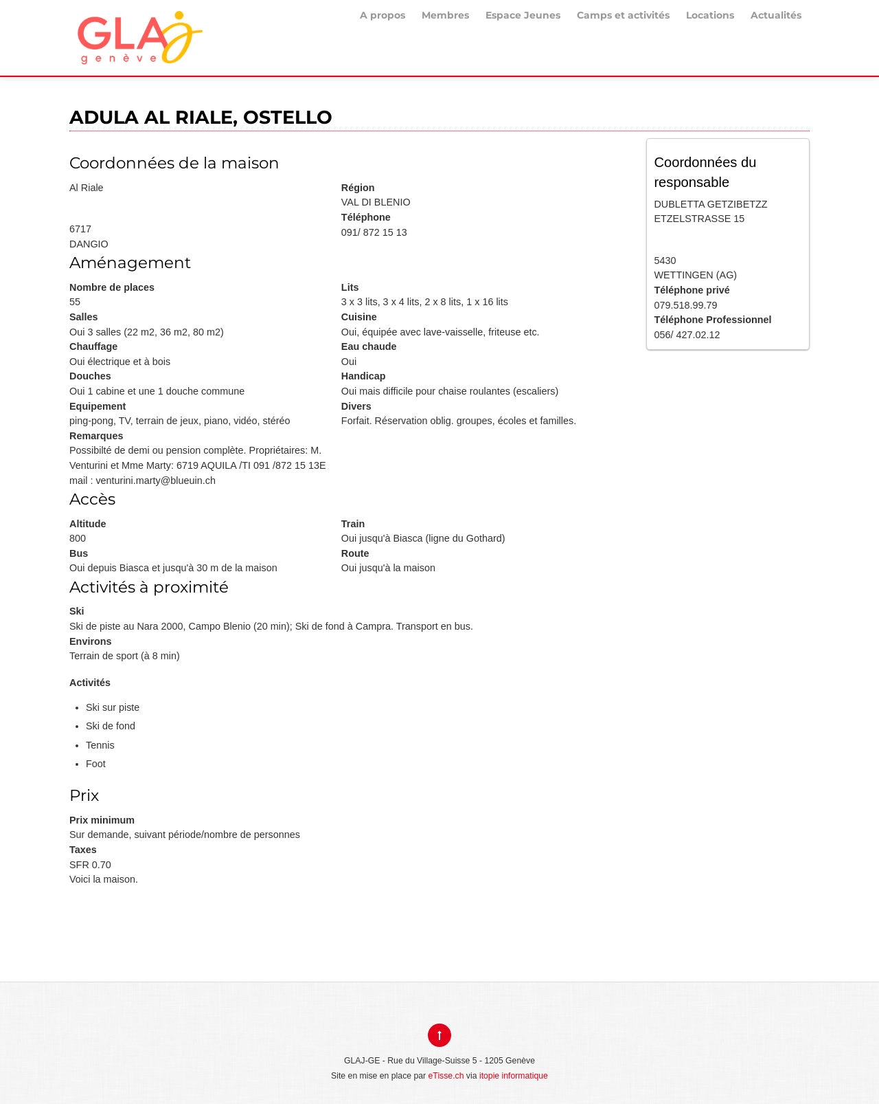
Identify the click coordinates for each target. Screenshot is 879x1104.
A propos (382, 15)
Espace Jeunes (523, 15)
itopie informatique (513, 1076)
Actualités (776, 15)
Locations (710, 15)
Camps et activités (623, 15)
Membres (445, 15)
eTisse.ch (446, 1076)
